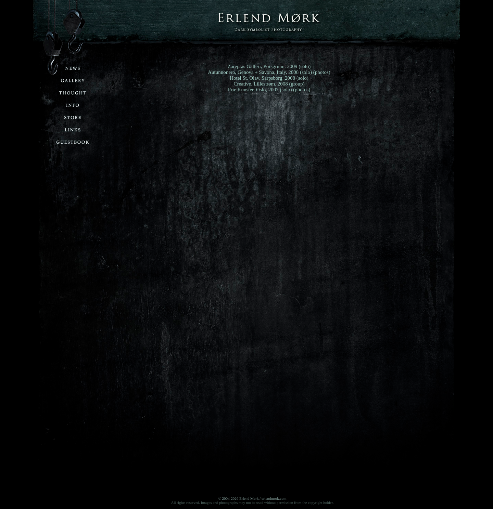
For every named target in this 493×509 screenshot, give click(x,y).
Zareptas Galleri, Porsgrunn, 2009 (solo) (269, 66)
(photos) (321, 72)
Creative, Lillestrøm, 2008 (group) (268, 84)
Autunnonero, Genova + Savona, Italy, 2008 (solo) (260, 72)
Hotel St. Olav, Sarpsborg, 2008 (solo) (269, 78)
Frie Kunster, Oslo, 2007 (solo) (260, 89)
